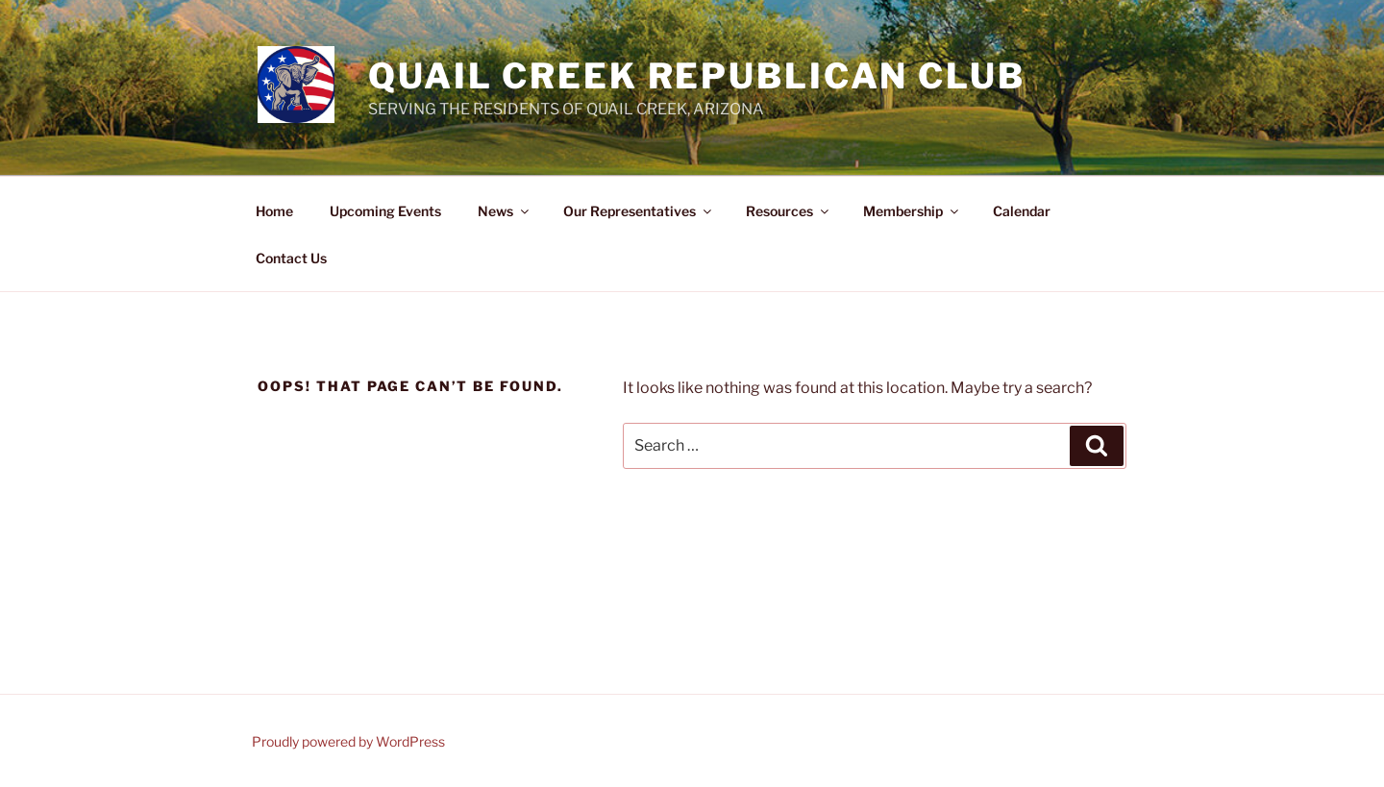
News (504, 211)
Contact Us (291, 258)
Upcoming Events (385, 211)
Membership (912, 211)
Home (274, 211)
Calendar (1021, 211)
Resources (788, 211)
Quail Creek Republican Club (697, 76)
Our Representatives (638, 211)
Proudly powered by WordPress (348, 741)
